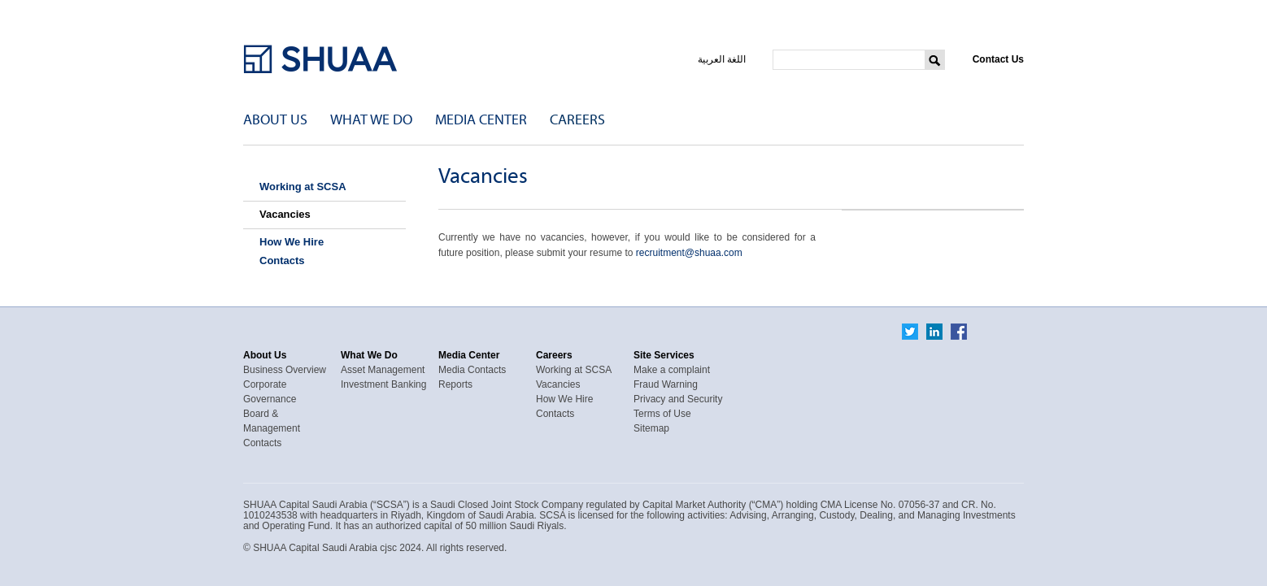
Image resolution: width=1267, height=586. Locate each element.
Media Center (481, 119)
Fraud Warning (666, 384)
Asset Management (383, 369)
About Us (275, 119)
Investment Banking (383, 384)
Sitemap (651, 428)
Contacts (282, 260)
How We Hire (291, 242)
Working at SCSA (302, 186)
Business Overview (284, 369)
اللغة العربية (722, 59)
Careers (577, 119)
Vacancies (285, 214)
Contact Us (998, 59)
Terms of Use (662, 413)
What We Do (371, 119)
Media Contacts (472, 369)
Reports (455, 384)
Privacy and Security (678, 399)
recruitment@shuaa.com (689, 252)
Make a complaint (672, 369)
